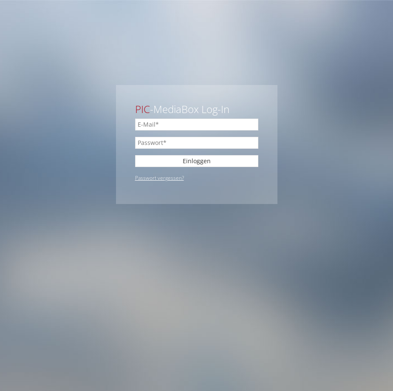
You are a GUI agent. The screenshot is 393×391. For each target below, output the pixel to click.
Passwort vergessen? (159, 177)
